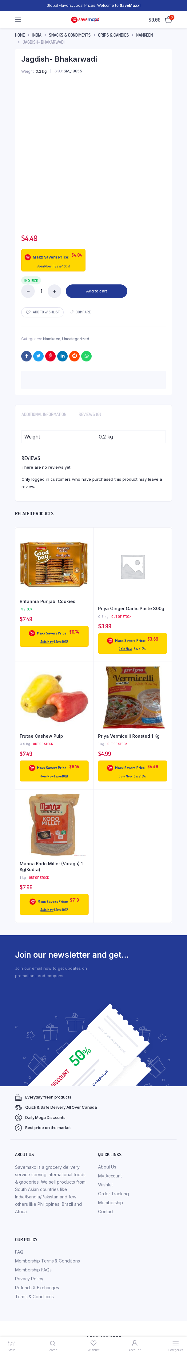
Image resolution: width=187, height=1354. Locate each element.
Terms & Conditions (34, 1296)
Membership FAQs (33, 1269)
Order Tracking (113, 1193)
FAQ (19, 1251)
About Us (107, 1166)
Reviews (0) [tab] (90, 414)
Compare (83, 312)
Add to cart (96, 290)
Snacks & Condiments (70, 35)
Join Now (44, 266)
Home (20, 35)
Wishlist (105, 1184)
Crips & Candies (113, 35)
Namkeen (144, 35)
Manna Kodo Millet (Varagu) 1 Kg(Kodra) (51, 866)
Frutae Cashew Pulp (41, 736)
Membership (110, 1202)
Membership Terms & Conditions (47, 1260)
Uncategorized (75, 338)
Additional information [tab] (44, 414)
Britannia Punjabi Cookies (47, 601)
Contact (105, 1211)
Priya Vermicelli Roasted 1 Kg (129, 736)
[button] (42, 312)
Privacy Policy (29, 1278)
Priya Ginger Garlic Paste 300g (131, 608)
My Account (110, 1175)
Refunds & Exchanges (37, 1287)
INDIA (37, 35)
